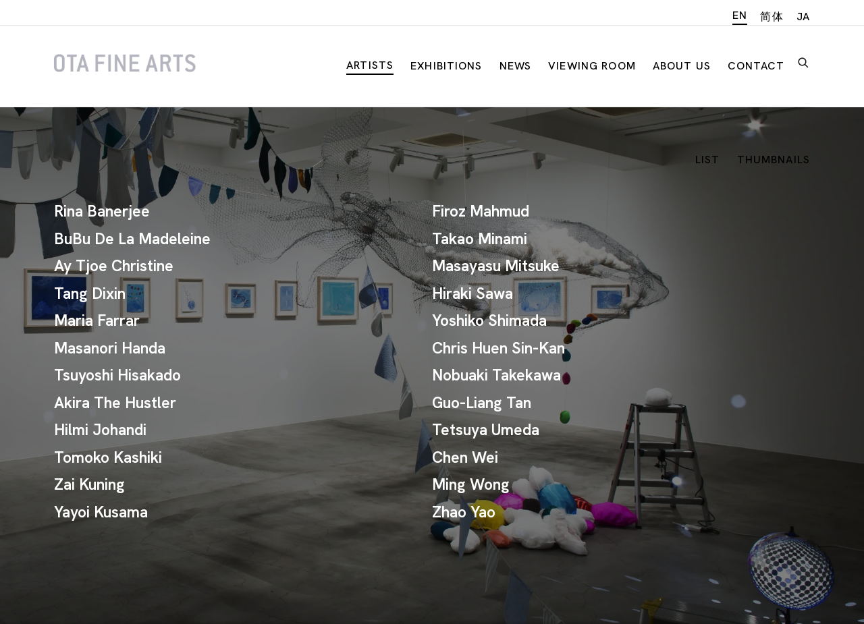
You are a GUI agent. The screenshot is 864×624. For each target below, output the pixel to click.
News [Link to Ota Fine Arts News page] (516, 66)
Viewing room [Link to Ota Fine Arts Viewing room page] (592, 66)
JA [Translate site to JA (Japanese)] (803, 16)
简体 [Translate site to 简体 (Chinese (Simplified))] (771, 16)
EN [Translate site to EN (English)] (739, 15)
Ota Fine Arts (125, 63)
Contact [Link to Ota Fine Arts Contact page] (756, 66)
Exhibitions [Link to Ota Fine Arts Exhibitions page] (446, 66)
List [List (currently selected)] (707, 159)
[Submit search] (804, 61)
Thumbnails (773, 159)
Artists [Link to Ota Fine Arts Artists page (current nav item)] (370, 65)
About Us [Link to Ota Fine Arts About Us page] (682, 66)
